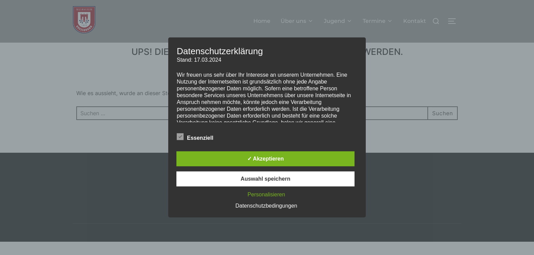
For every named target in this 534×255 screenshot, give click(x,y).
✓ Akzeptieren (265, 159)
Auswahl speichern (265, 179)
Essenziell (195, 137)
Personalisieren (266, 194)
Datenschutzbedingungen (266, 206)
